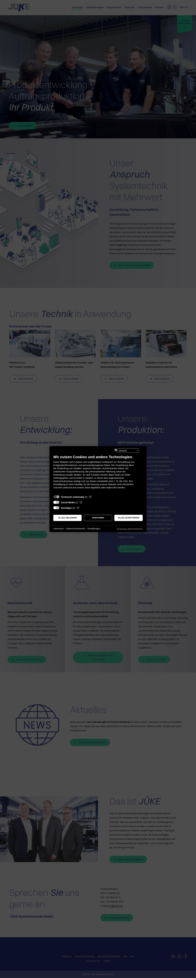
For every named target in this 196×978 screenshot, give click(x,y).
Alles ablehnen (67, 518)
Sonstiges (66, 507)
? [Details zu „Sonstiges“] (78, 508)
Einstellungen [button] (94, 528)
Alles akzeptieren (128, 518)
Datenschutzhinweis (75, 528)
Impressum (58, 528)
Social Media (68, 502)
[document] (98, 474)
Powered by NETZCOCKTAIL (130, 529)
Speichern (98, 518)
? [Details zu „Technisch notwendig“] (90, 497)
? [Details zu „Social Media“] (80, 502)
